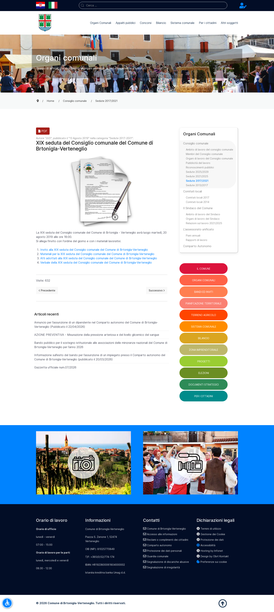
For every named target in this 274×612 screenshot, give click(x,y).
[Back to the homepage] (45, 23)
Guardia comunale (155, 556)
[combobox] (153, 5)
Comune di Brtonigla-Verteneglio (164, 528)
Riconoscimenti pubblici (200, 167)
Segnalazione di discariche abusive (166, 561)
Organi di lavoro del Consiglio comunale (209, 158)
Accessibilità (206, 545)
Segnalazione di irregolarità (161, 567)
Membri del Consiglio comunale (204, 153)
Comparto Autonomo (197, 246)
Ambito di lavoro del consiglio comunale (209, 149)
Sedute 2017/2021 (197, 180)
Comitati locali (192, 191)
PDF (42, 131)
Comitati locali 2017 (197, 197)
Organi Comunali (100, 23)
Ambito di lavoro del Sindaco (203, 214)
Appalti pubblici (125, 23)
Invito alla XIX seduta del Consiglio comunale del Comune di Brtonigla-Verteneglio (94, 249)
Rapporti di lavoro (196, 239)
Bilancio (161, 23)
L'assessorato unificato (198, 229)
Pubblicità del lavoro (198, 162)
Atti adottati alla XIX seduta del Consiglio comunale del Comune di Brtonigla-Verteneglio (98, 258)
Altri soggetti (229, 23)
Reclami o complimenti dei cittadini (165, 539)
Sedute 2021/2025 (197, 176)
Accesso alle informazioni (160, 534)
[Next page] (156, 290)
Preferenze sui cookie (212, 561)
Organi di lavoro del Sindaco (203, 218)
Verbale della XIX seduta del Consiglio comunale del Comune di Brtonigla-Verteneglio (96, 262)
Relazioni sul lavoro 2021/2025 (204, 223)
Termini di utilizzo (209, 528)
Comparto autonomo (157, 545)
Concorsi (145, 23)
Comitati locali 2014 (197, 201)
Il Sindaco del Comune (198, 208)
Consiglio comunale (195, 143)
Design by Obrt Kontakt (213, 556)
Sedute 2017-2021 (121, 138)
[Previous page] (47, 290)
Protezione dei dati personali (162, 550)
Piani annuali (193, 235)
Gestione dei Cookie (211, 534)
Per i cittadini (207, 23)
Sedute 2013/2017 (197, 185)
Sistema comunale (182, 23)
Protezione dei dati (210, 539)
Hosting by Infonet (210, 550)
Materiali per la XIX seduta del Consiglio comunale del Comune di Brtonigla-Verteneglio (97, 254)
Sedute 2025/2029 (197, 171)
